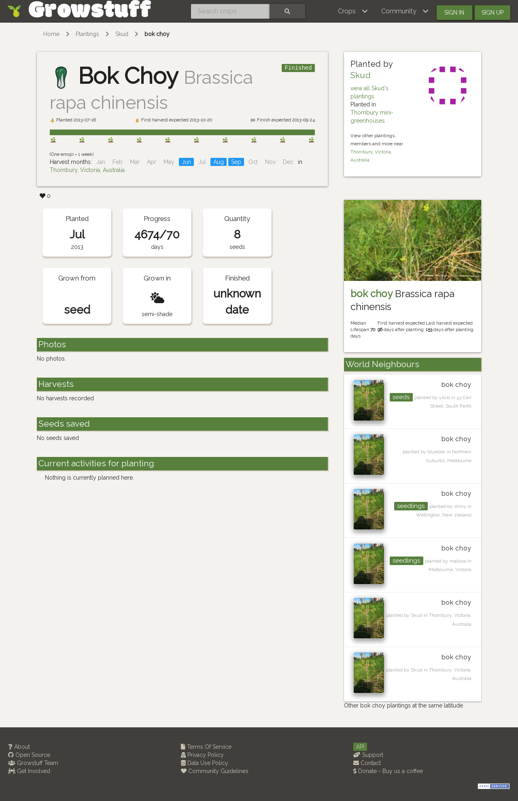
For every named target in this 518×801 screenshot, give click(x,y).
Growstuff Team (33, 763)
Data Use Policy (204, 763)
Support (368, 755)
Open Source (29, 755)
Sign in (454, 12)
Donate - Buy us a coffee (388, 771)
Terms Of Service (206, 747)
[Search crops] (230, 11)
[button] (353, 11)
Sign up (492, 12)
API (360, 747)
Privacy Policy (202, 755)
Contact (367, 763)
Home (51, 34)
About (19, 747)
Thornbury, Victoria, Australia (87, 170)
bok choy (157, 34)
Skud (121, 34)
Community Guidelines (214, 771)
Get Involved (29, 771)
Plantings (87, 34)
